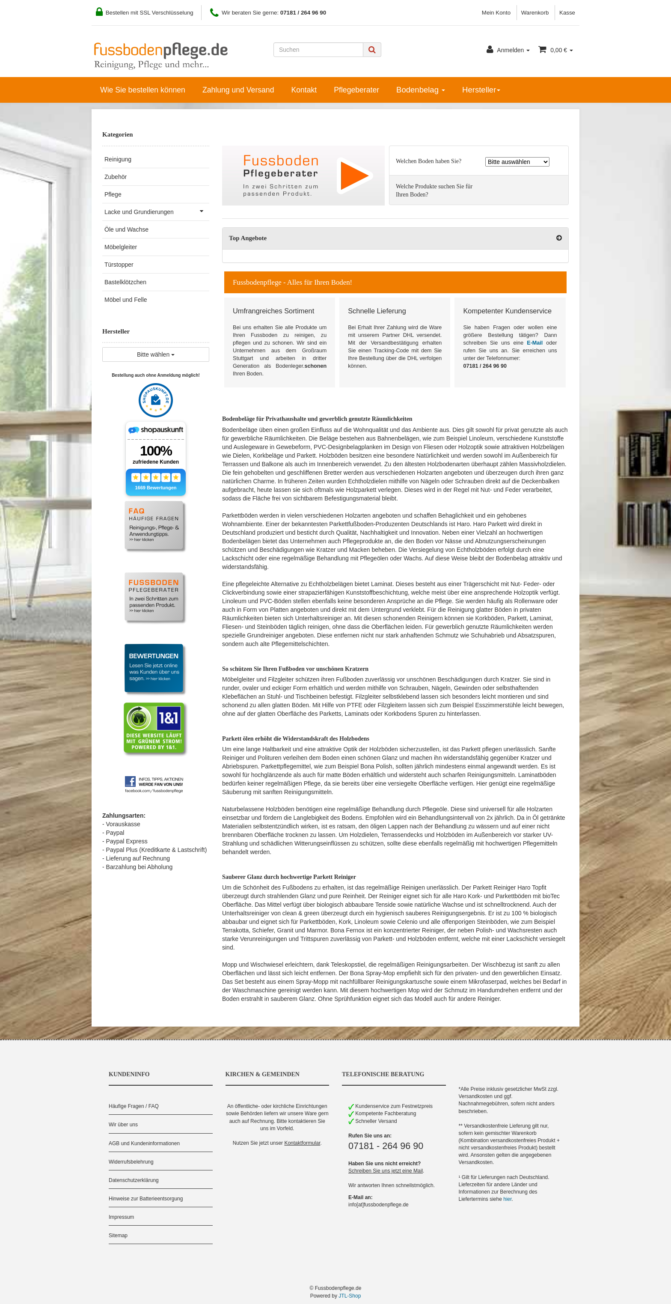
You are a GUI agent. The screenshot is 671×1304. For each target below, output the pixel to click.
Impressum (121, 1217)
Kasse (567, 12)
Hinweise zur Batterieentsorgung (146, 1199)
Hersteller (481, 89)
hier (507, 1199)
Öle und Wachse (126, 229)
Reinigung (117, 159)
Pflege (113, 194)
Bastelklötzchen (125, 282)
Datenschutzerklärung (134, 1180)
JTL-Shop (349, 1296)
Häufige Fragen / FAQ (134, 1106)
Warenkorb (535, 12)
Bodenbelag (420, 89)
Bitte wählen (156, 354)
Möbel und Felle (125, 299)
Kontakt (304, 90)
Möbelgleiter (120, 247)
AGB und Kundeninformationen (144, 1143)
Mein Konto (496, 12)
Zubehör (115, 176)
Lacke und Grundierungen (156, 211)
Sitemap (118, 1236)
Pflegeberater (356, 90)
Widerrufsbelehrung (131, 1162)
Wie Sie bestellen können (142, 90)
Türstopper (119, 264)
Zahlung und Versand (238, 90)
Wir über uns (123, 1125)
